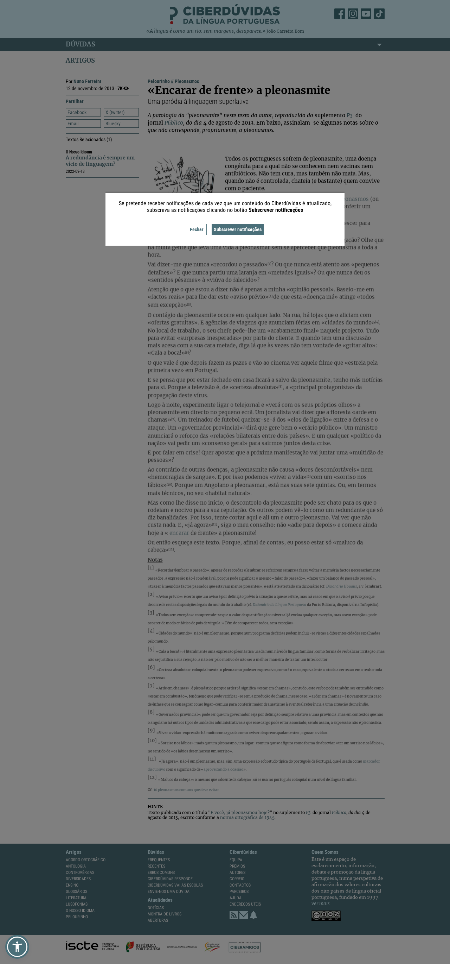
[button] (17, 947)
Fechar (197, 229)
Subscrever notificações (238, 229)
